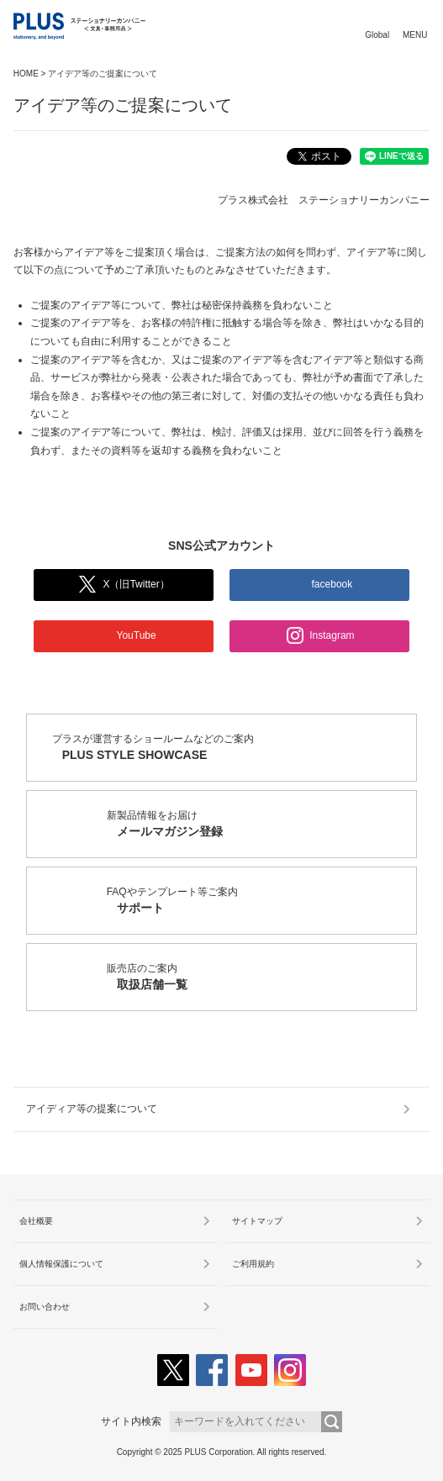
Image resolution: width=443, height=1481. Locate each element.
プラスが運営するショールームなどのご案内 (234, 748)
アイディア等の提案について (91, 1109)
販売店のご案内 (262, 977)
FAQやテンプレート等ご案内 (262, 901)
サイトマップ (257, 1220)
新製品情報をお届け (262, 825)
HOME (26, 73)
